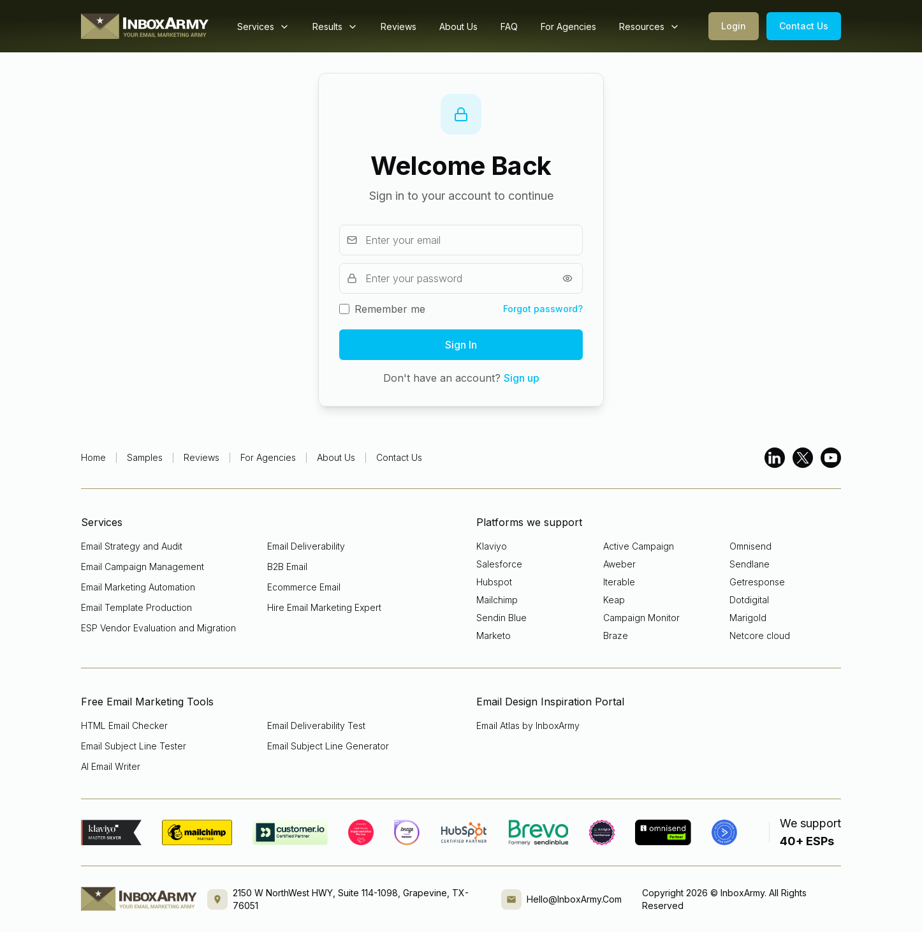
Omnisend (750, 546)
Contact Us (803, 25)
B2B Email (287, 566)
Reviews (398, 26)
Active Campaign (638, 546)
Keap (614, 599)
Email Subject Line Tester (133, 745)
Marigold (747, 617)
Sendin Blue (501, 617)
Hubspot (494, 581)
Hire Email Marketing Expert (324, 607)
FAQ (509, 26)
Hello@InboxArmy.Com (574, 899)
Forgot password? (543, 308)
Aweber (619, 564)
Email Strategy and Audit (131, 546)
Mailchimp (497, 599)
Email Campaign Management (142, 566)
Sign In (461, 344)
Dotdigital (749, 599)
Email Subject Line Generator (328, 745)
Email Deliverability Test (316, 725)
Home (93, 457)
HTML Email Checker (124, 725)
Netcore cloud (759, 635)
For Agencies (568, 26)
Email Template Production (136, 607)
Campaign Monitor (641, 617)
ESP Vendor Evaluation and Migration (158, 627)
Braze (615, 635)
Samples (145, 457)
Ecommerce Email (303, 587)
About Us (458, 26)
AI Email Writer (110, 766)
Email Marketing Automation (138, 587)
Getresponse (757, 581)
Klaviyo (491, 546)
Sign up (521, 378)
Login (733, 25)
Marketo (493, 635)
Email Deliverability (306, 546)
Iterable (619, 581)
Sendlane (749, 564)
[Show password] (567, 278)
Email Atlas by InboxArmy (528, 725)
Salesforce (499, 564)
